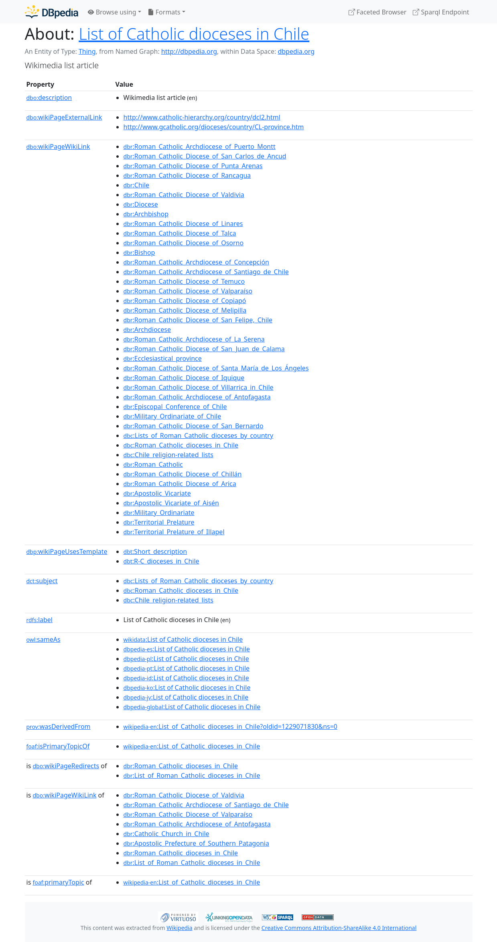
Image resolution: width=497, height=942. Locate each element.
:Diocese (141, 204)
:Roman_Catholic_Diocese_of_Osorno (184, 242)
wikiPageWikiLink (58, 146)
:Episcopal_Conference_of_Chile (175, 406)
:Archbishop (146, 214)
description (49, 97)
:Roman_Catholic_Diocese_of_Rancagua (187, 175)
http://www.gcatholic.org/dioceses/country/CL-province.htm (214, 126)
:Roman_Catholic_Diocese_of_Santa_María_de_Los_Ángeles (216, 368)
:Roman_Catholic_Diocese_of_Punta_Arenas (193, 165)
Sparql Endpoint (441, 12)
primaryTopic (58, 882)
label (39, 619)
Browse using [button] (112, 12)
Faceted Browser (378, 12)
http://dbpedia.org (189, 51)
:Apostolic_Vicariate (157, 493)
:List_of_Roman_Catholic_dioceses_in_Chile (192, 775)
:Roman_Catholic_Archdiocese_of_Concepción (196, 262)
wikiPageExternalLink (64, 117)
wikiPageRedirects (65, 765)
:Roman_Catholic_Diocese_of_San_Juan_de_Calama (204, 348)
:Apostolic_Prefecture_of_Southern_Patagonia (196, 843)
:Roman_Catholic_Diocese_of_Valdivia (184, 194)
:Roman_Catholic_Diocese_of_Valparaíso (188, 291)
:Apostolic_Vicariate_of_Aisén (171, 502)
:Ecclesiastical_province (163, 358)
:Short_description (155, 551)
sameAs (43, 639)
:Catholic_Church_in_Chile (166, 833)
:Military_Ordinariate (159, 512)
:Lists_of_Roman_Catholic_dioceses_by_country (199, 435)
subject (42, 580)
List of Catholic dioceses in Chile (194, 33)
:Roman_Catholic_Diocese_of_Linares (183, 223)
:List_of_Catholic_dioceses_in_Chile (192, 746)
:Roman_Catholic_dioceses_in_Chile (181, 445)
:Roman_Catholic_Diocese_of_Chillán (183, 474)
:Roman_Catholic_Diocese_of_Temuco (184, 281)
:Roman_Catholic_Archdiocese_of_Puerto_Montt (200, 146)
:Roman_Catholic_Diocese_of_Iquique (184, 377)
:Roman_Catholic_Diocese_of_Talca (180, 233)
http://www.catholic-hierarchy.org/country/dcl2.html (202, 117)
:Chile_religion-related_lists (168, 454)
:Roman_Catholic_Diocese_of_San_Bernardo (194, 425)
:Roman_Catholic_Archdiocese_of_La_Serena (194, 339)
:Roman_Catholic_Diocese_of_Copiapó (185, 300)
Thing (87, 51)
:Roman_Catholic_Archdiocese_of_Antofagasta (197, 397)
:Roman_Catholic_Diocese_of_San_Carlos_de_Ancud (205, 156)
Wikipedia (179, 928)
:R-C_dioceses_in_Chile (161, 561)
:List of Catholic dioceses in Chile (183, 639)
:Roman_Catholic (153, 464)
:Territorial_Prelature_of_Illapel (174, 531)
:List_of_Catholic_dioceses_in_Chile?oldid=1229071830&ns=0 (230, 726)
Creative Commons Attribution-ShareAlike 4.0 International (339, 928)
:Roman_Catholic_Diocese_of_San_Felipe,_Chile (198, 319)
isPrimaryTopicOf (58, 746)
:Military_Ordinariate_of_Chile (172, 416)
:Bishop (139, 252)
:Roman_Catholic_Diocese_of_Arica (180, 483)
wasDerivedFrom (58, 726)
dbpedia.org (296, 51)
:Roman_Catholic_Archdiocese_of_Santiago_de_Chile (206, 271)
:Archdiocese (147, 329)
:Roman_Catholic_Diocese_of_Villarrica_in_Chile (199, 387)
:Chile (137, 185)
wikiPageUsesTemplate (67, 551)
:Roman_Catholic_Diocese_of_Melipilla (185, 310)
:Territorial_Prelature (159, 522)
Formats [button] (164, 12)
